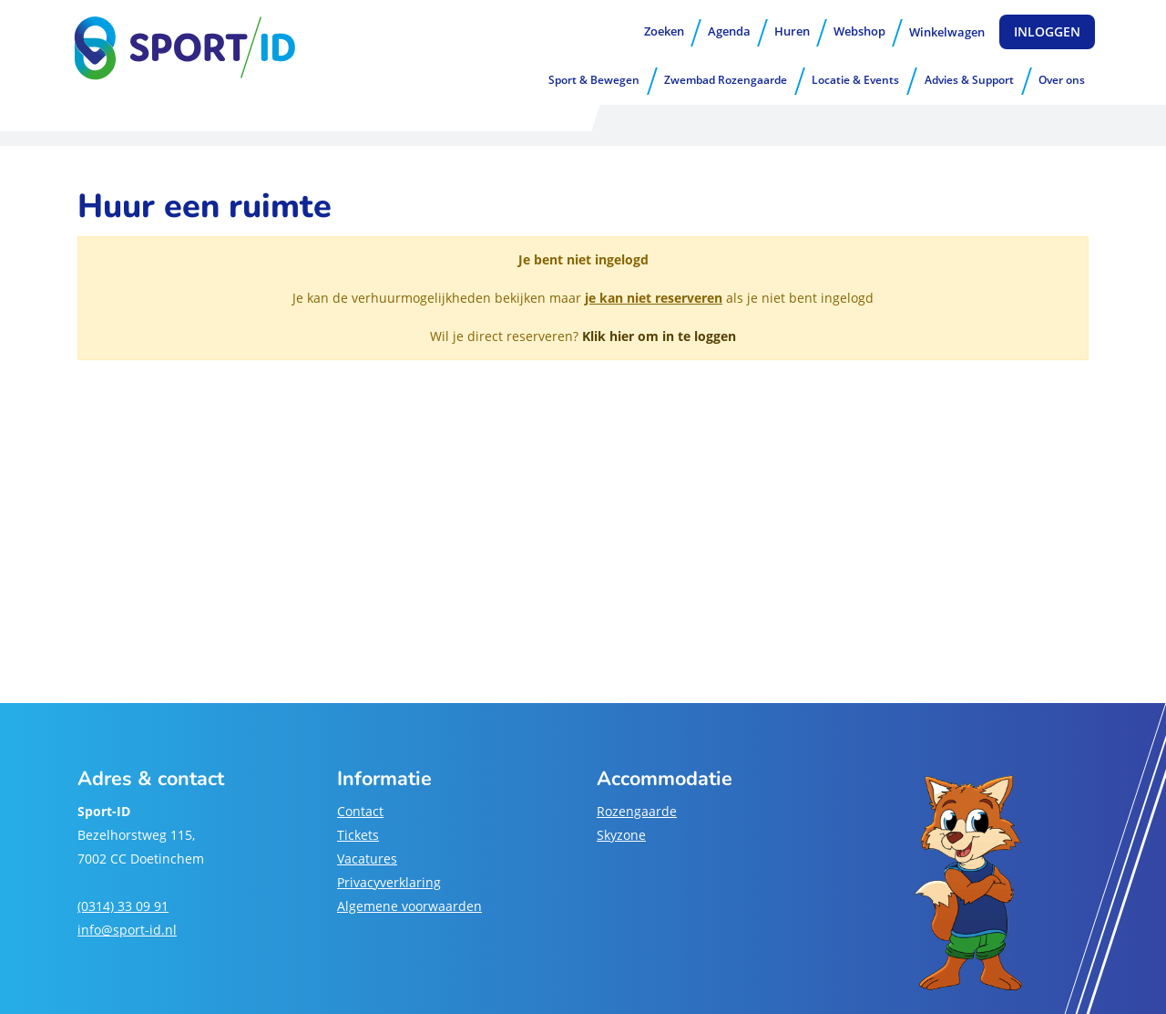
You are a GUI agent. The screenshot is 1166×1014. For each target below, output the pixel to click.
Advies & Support (969, 80)
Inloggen (1047, 31)
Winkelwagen (947, 32)
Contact (360, 811)
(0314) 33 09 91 (123, 906)
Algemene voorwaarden (409, 906)
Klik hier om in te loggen (659, 336)
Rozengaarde (637, 811)
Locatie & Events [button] (855, 80)
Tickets (358, 834)
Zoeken (664, 31)
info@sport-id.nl (127, 929)
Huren (792, 31)
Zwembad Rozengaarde (725, 80)
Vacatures (367, 858)
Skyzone (621, 834)
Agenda (729, 31)
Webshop (859, 31)
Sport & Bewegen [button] (593, 80)
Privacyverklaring (389, 882)
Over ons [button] (1061, 80)
